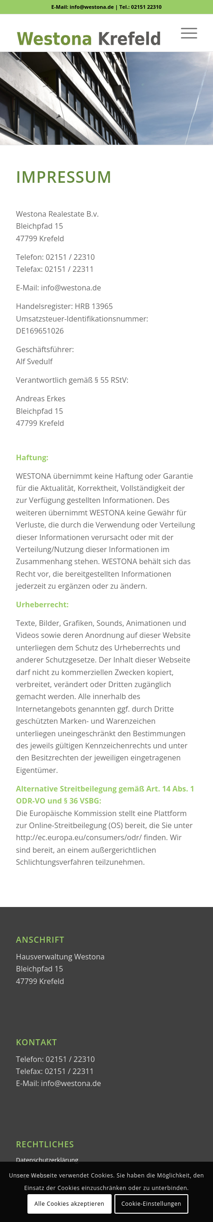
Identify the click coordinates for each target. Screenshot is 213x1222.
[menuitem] (184, 32)
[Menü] (184, 32)
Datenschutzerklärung (47, 1160)
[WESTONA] (88, 32)
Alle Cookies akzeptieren (69, 1204)
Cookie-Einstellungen (151, 1204)
